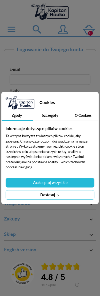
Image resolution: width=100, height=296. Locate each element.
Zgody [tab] (17, 115)
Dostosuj (50, 195)
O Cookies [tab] (83, 115)
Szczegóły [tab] (50, 115)
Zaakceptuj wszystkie (50, 182)
